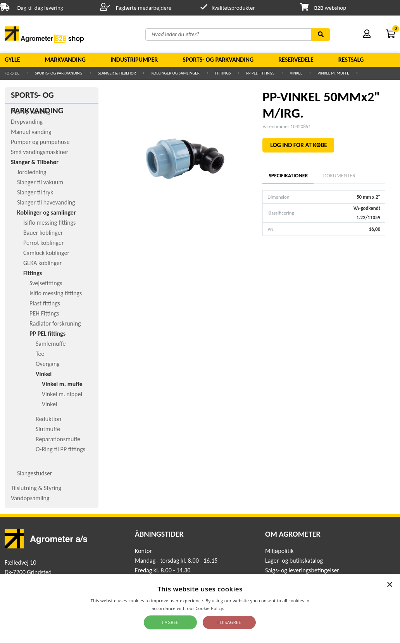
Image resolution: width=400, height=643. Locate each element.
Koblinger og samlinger (176, 73)
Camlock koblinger (46, 253)
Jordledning (31, 172)
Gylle (12, 59)
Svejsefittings (45, 283)
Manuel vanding (31, 131)
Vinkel (296, 73)
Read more (237, 608)
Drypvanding (27, 121)
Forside (12, 73)
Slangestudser (34, 473)
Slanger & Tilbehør (117, 73)
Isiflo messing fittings (49, 222)
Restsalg (351, 59)
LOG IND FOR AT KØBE (298, 145)
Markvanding (65, 59)
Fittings (223, 73)
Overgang (48, 363)
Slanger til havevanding (46, 202)
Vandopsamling (30, 498)
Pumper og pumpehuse (40, 142)
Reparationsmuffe (58, 439)
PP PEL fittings (260, 73)
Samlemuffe (51, 343)
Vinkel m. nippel (62, 394)
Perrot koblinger (43, 242)
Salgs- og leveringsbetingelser (302, 570)
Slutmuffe (48, 429)
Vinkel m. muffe (333, 73)
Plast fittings (44, 303)
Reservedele (296, 59)
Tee (40, 353)
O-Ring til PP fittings (60, 449)
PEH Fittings (44, 313)
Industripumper (134, 59)
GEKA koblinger (42, 263)
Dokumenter (339, 175)
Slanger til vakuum (40, 182)
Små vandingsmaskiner (39, 152)
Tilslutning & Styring (36, 488)
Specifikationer (288, 175)
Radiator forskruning (55, 323)
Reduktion (48, 419)
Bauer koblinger (43, 232)
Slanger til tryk (35, 192)
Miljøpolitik (279, 551)
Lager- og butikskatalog (294, 560)
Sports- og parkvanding (218, 59)
